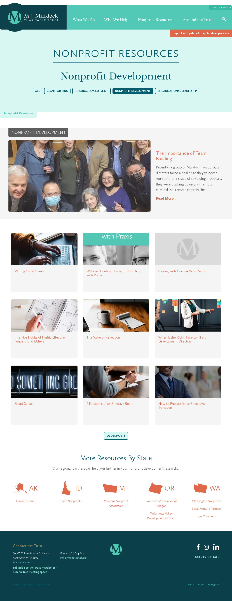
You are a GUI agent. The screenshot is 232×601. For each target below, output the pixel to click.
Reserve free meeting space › (31, 572)
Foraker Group (25, 501)
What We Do (84, 19)
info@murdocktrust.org (73, 557)
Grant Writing (57, 91)
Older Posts (116, 435)
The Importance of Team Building (181, 156)
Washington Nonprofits (207, 501)
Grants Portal (221, 7)
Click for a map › (22, 562)
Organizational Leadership (177, 91)
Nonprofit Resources (155, 19)
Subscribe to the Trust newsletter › (35, 567)
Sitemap (190, 584)
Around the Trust (198, 19)
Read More (165, 198)
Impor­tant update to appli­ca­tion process (201, 33)
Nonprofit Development (133, 91)
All (37, 91)
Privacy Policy (213, 584)
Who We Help (116, 19)
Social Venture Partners (207, 509)
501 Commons (206, 516)
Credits (201, 584)
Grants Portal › (207, 557)
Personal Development (91, 91)
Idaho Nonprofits (70, 501)
